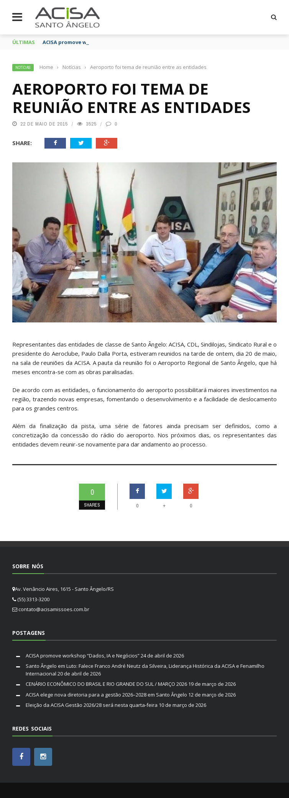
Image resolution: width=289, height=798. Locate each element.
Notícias (23, 67)
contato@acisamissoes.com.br (53, 609)
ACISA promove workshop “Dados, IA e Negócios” (83, 655)
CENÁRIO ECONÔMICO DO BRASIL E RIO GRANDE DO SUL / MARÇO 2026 (106, 683)
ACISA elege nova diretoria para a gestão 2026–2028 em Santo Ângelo (106, 694)
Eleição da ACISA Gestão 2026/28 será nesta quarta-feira (92, 705)
